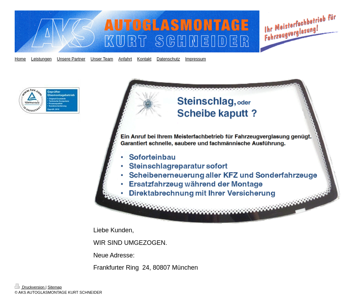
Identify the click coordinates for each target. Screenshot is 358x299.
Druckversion (30, 287)
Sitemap (55, 287)
